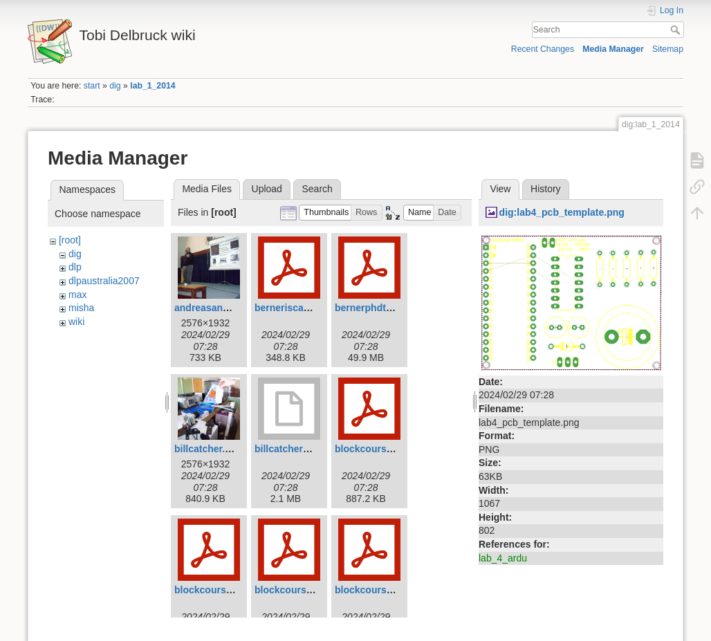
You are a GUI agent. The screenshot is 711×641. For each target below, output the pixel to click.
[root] (70, 239)
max (77, 294)
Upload (267, 188)
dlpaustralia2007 (104, 280)
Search (676, 30)
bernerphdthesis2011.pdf (392, 307)
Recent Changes (542, 49)
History (545, 188)
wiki (76, 321)
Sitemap (667, 49)
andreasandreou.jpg (220, 307)
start (92, 86)
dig (114, 86)
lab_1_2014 (152, 86)
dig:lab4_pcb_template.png (562, 212)
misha (81, 307)
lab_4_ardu (503, 558)
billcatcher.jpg (206, 448)
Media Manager (613, 49)
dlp (75, 266)
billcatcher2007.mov (301, 448)
